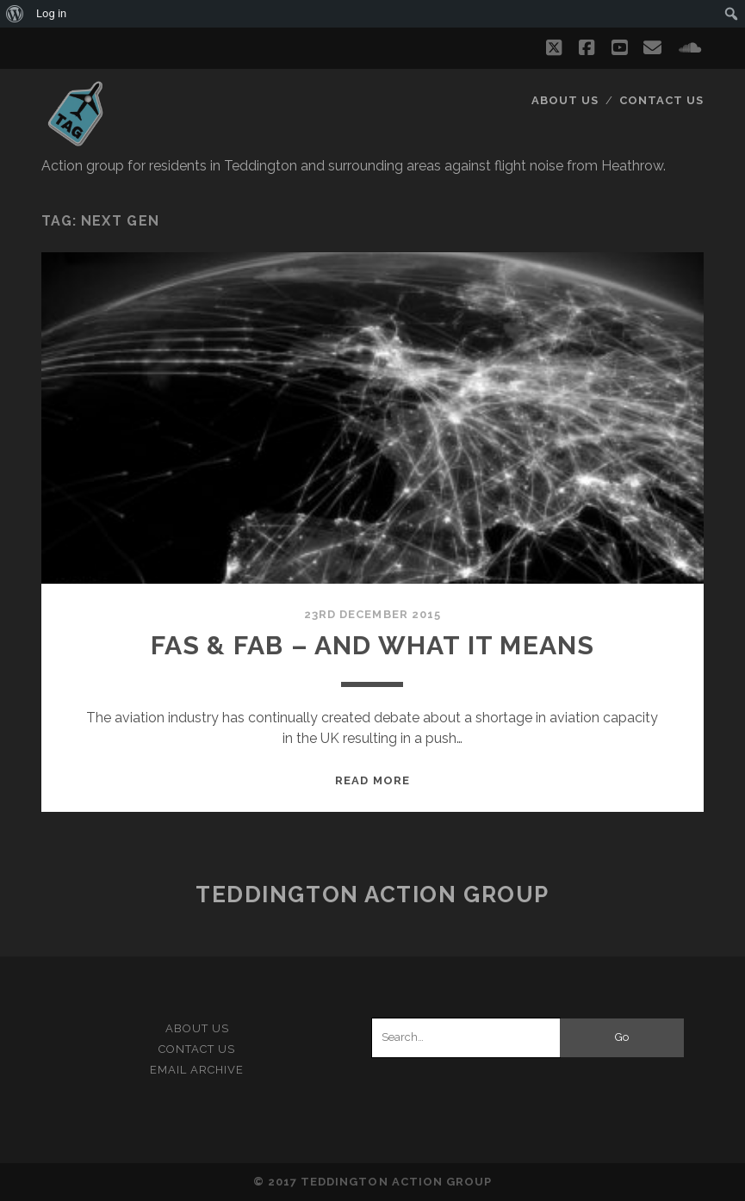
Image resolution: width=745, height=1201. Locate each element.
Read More (372, 780)
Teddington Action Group (372, 894)
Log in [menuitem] (51, 13)
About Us (565, 100)
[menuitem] (15, 14)
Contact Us (661, 100)
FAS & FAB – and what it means (373, 645)
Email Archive (197, 1069)
